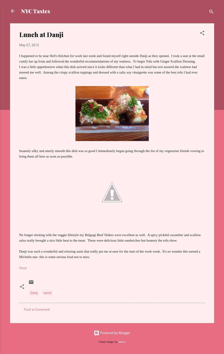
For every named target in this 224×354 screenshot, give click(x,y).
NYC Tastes (35, 11)
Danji (34, 293)
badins (122, 341)
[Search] (211, 12)
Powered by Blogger (112, 333)
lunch (48, 293)
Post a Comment (37, 310)
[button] (202, 33)
